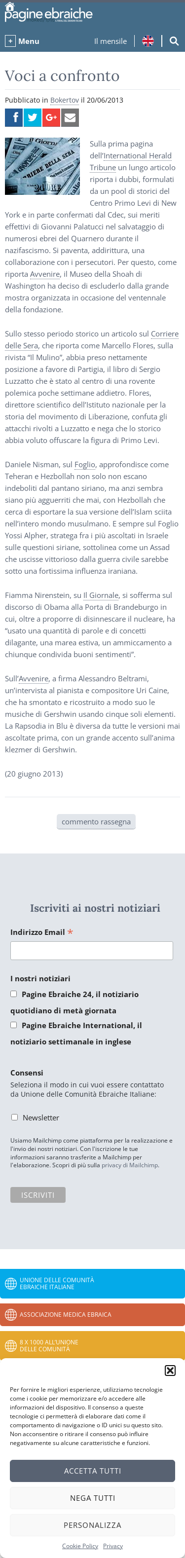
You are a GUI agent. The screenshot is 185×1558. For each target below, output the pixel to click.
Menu (28, 41)
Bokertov (64, 100)
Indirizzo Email (42, 933)
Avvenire (45, 274)
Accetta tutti (92, 1471)
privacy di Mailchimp (130, 1165)
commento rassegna (96, 821)
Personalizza (92, 1525)
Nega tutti (92, 1498)
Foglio (84, 464)
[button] (170, 1370)
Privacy (113, 1546)
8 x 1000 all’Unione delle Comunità (49, 1345)
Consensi (26, 1072)
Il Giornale (100, 595)
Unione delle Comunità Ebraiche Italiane (57, 1283)
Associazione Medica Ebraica (65, 1314)
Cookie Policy (80, 1546)
